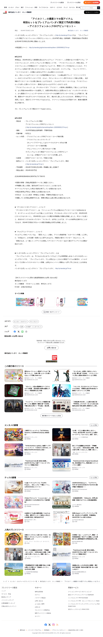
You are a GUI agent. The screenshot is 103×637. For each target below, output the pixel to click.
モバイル (72, 7)
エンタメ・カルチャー (20, 321)
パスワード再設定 (40, 598)
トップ (5, 581)
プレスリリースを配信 (57, 2)
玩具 (21, 326)
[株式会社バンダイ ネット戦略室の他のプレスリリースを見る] (92, 12)
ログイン (37, 594)
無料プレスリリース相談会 (43, 613)
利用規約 (46, 630)
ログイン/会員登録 (91, 2)
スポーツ (52, 7)
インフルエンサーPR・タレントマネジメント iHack (83, 601)
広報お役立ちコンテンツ (9, 606)
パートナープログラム (34, 630)
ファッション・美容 (31, 7)
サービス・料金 (6, 594)
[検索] (98, 7)
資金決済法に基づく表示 (75, 630)
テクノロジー (34, 321)
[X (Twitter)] (19, 332)
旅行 (22, 7)
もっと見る (93, 425)
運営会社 (22, 630)
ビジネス (59, 7)
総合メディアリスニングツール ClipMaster (81, 594)
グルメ (17, 7)
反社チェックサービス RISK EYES (78, 609)
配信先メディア (6, 597)
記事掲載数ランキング (8, 603)
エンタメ (11, 7)
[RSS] (57, 625)
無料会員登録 (39, 591)
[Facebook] (15, 332)
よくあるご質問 (39, 604)
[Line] (22, 332)
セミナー (37, 616)
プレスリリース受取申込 (42, 610)
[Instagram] (53, 625)
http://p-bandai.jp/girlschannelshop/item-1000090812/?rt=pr (49, 47)
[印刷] (26, 332)
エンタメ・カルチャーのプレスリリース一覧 (23, 581)
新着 (5, 7)
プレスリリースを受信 (73, 2)
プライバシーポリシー (59, 630)
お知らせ (37, 607)
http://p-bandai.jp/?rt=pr (64, 35)
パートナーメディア (8, 600)
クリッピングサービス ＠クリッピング (79, 591)
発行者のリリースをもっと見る (51, 415)
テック (66, 7)
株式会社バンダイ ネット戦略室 (78, 30)
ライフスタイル (43, 7)
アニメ (16, 326)
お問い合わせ (51, 348)
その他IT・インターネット (34, 326)
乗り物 (78, 7)
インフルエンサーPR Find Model (78, 598)
